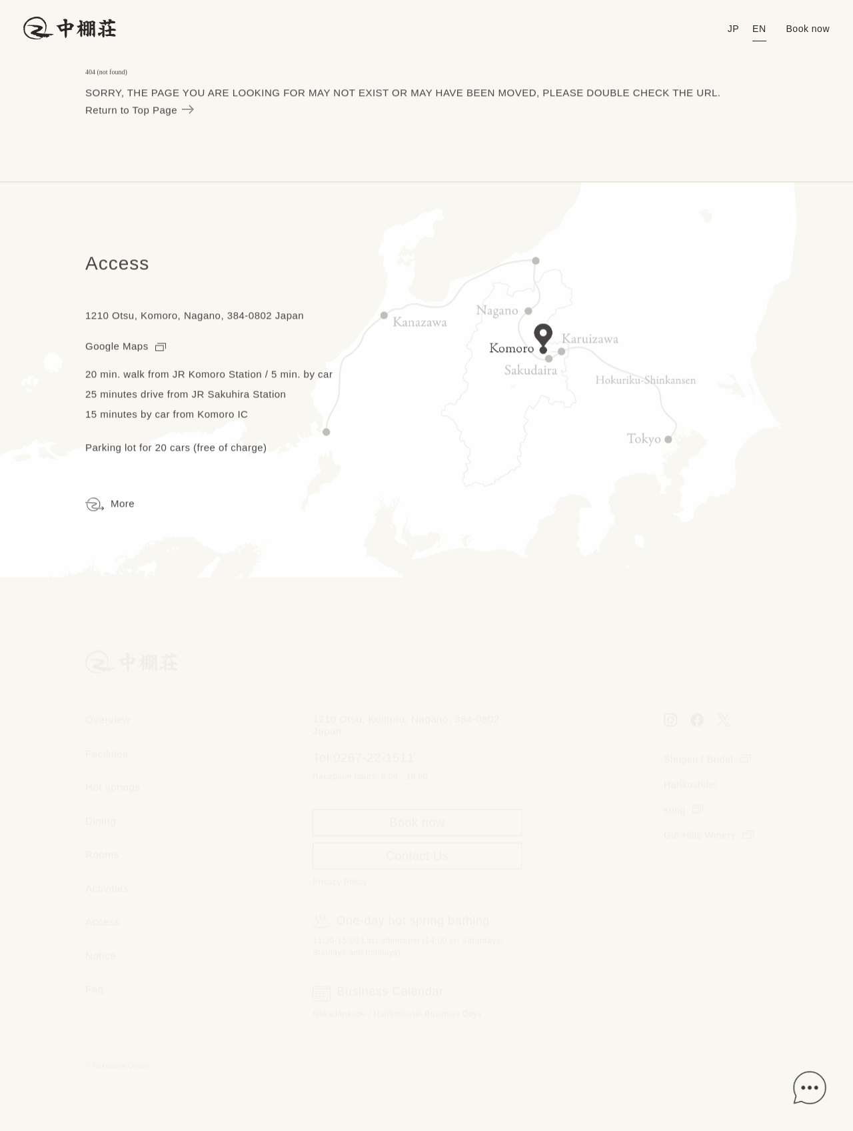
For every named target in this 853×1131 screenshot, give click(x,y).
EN (759, 28)
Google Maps (125, 346)
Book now (808, 28)
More (110, 505)
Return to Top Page (138, 111)
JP (733, 28)
